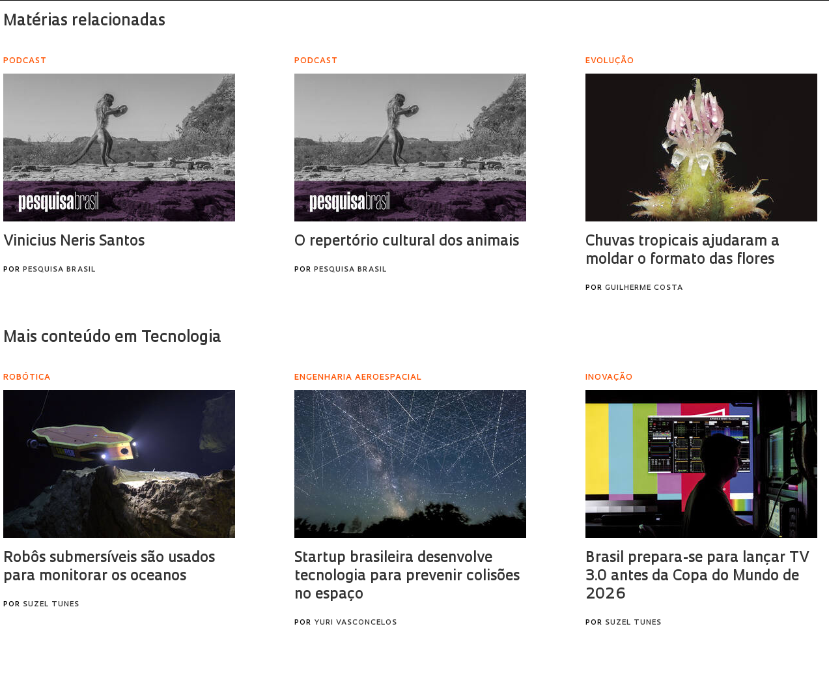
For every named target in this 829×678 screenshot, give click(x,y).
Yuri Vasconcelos (355, 623)
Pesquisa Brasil (59, 270)
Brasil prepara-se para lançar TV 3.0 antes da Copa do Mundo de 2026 (697, 576)
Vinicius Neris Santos (74, 241)
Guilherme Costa (644, 288)
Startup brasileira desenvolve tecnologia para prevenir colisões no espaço (407, 576)
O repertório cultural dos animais (406, 241)
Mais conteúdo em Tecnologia (112, 338)
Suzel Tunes (51, 604)
